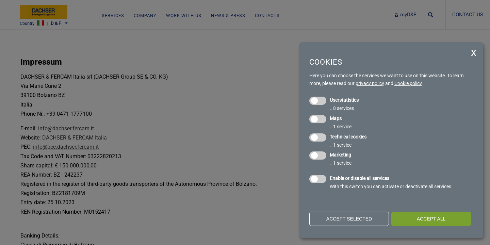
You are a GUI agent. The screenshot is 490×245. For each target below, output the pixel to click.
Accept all (431, 219)
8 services (342, 108)
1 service (341, 126)
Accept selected (349, 219)
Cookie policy (408, 83)
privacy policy (370, 83)
